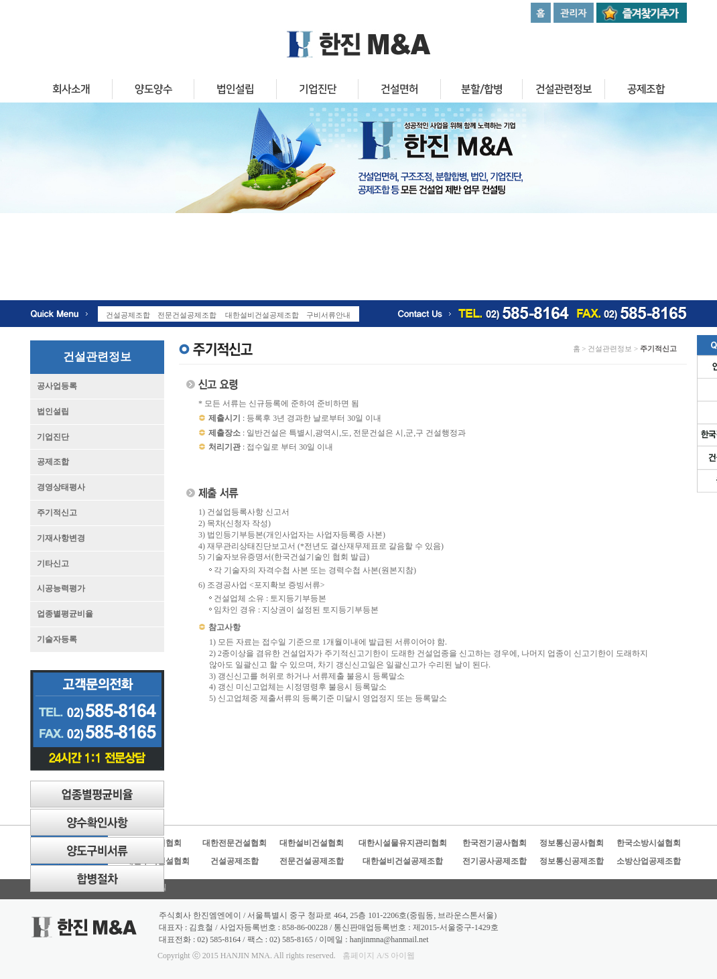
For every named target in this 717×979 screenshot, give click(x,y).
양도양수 (153, 91)
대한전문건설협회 (234, 843)
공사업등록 (57, 386)
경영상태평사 (61, 487)
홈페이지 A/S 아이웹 (378, 955)
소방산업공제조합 (648, 861)
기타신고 (53, 563)
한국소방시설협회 (648, 843)
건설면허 (399, 91)
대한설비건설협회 (311, 843)
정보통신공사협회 (571, 843)
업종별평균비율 (65, 613)
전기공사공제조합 (494, 861)
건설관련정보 (563, 91)
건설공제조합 (234, 861)
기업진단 (317, 91)
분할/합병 (481, 91)
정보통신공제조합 (571, 861)
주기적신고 (57, 512)
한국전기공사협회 (494, 843)
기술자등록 (57, 639)
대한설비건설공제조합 (403, 861)
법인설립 (235, 91)
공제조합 (646, 91)
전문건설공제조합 (311, 861)
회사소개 (71, 91)
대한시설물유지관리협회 (402, 843)
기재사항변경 (61, 538)
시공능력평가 (61, 588)
